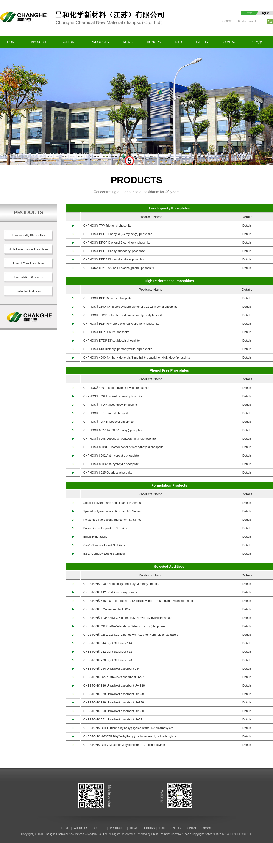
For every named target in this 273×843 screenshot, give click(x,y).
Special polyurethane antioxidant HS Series (111, 511)
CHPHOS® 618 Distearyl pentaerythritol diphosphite (116, 349)
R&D (178, 42)
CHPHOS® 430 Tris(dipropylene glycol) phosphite (115, 387)
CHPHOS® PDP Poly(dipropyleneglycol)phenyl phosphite (120, 323)
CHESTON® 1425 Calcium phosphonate (109, 592)
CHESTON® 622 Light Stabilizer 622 (106, 651)
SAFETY (202, 42)
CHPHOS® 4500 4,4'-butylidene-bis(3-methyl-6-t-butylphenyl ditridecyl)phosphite (135, 357)
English (264, 13)
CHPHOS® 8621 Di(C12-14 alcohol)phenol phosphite (117, 268)
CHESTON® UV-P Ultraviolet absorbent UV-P (112, 677)
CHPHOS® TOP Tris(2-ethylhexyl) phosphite (111, 396)
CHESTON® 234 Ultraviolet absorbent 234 (110, 668)
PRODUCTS (100, 42)
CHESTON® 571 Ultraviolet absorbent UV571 (112, 719)
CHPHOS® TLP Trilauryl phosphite (105, 413)
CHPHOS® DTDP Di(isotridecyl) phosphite (110, 340)
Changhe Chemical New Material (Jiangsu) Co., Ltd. (76, 834)
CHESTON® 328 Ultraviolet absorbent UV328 (112, 694)
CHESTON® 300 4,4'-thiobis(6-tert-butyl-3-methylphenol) (120, 584)
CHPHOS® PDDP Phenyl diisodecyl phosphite (113, 251)
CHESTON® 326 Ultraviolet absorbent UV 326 (113, 685)
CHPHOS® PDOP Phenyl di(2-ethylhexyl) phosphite (116, 234)
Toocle (187, 834)
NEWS (128, 42)
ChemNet (177, 834)
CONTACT (230, 42)
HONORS (154, 42)
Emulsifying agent (94, 536)
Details (247, 225)
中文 (249, 13)
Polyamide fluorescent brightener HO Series (111, 519)
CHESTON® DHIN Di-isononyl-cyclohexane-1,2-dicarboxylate (123, 745)
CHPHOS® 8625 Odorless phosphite (106, 472)
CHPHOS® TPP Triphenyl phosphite (106, 225)
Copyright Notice (202, 834)
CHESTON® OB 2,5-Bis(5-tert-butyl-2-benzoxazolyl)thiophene (123, 626)
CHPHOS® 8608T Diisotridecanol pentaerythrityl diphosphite (122, 447)
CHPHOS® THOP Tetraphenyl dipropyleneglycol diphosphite (122, 315)
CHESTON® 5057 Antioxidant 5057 (105, 609)
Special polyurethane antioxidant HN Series (111, 502)
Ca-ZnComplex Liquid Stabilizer (103, 545)
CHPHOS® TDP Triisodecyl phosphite (107, 421)
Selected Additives (169, 566)
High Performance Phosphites (169, 281)
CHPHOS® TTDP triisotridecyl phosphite (109, 404)
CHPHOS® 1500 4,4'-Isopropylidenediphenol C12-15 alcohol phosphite (129, 306)
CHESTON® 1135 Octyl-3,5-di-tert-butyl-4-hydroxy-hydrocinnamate (126, 617)
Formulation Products (169, 485)
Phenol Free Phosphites (169, 370)
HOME (12, 42)
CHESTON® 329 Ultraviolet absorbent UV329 (112, 702)
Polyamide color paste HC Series (104, 528)
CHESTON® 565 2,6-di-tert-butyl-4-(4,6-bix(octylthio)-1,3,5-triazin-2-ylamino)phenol (137, 600)
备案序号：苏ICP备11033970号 (232, 834)
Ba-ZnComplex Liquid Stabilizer (103, 553)
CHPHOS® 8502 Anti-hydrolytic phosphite (110, 455)
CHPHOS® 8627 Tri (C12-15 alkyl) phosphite (112, 430)
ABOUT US (39, 42)
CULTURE (68, 42)
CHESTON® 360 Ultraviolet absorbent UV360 (112, 711)
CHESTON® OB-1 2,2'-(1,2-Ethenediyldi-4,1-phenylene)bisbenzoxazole (129, 634)
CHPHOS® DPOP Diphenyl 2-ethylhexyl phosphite (115, 242)
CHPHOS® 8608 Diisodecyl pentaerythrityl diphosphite (118, 438)
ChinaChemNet (160, 834)
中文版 (257, 42)
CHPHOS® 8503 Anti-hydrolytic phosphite (110, 464)
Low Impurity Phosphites (169, 208)
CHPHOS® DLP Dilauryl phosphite (105, 332)
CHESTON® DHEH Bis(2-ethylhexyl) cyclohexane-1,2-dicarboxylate (127, 728)
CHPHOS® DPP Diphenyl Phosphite (106, 298)
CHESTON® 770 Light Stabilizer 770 (106, 660)
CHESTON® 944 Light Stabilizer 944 (106, 643)
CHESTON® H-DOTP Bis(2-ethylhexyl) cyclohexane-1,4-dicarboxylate (128, 736)
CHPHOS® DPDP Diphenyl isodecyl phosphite (113, 259)
